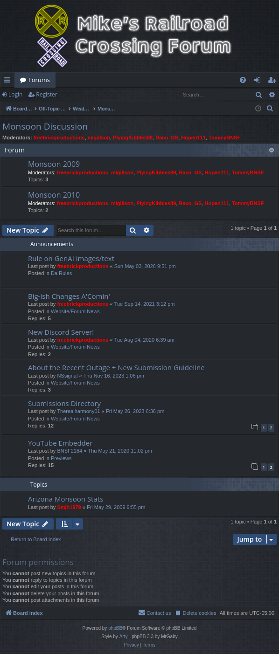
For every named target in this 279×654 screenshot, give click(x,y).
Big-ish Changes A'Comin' (69, 296)
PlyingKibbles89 (133, 137)
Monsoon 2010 (54, 195)
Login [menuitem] (259, 82)
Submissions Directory (64, 403)
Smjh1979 (69, 507)
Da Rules (61, 273)
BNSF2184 (69, 451)
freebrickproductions (59, 137)
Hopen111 (193, 137)
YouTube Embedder (60, 442)
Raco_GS (166, 137)
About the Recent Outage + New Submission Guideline (116, 367)
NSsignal (67, 376)
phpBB (115, 628)
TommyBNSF (224, 137)
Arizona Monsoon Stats (65, 498)
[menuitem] (243, 80)
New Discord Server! (61, 332)
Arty (123, 636)
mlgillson (99, 137)
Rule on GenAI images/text (71, 258)
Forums (39, 80)
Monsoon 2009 (54, 164)
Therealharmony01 (78, 411)
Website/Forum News (75, 311)
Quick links (9, 82)
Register (46, 94)
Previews (61, 458)
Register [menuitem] (274, 82)
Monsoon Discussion (45, 126)
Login (15, 94)
